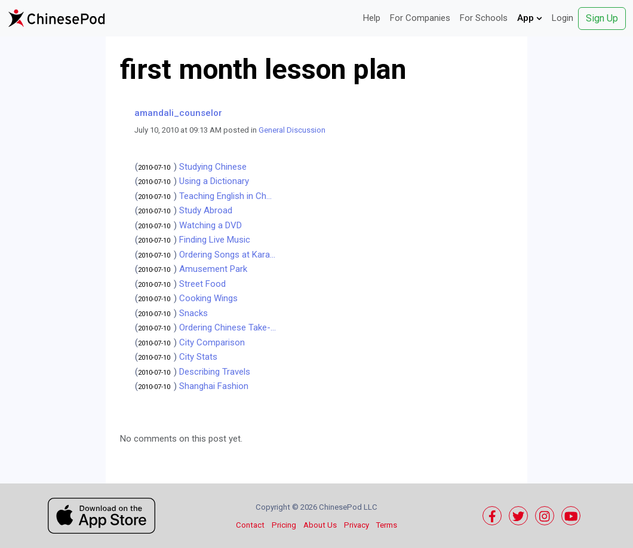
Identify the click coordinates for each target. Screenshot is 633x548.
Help (371, 18)
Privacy (356, 525)
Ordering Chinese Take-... (227, 327)
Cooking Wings (208, 298)
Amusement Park (213, 269)
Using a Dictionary (214, 181)
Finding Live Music (214, 239)
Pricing (284, 525)
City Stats (198, 356)
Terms (386, 525)
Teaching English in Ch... (225, 196)
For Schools (484, 18)
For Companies (420, 18)
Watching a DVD (210, 225)
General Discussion (292, 129)
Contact (250, 525)
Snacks (193, 313)
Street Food (202, 283)
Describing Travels (214, 371)
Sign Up (602, 18)
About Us (320, 525)
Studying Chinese (213, 166)
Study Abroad (205, 210)
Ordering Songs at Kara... (227, 254)
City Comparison (212, 342)
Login (562, 18)
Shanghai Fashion (213, 386)
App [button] (529, 18)
